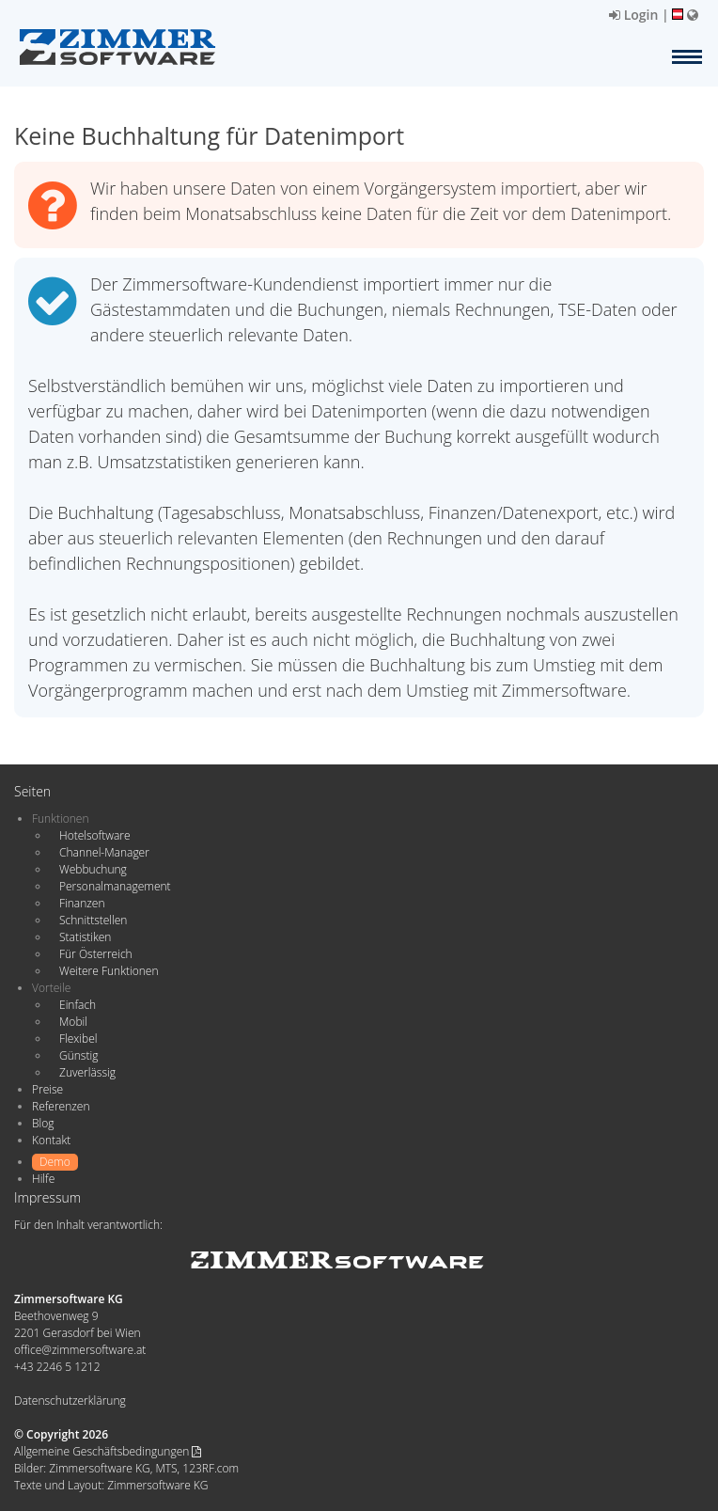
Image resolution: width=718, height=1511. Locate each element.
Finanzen (81, 903)
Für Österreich (96, 954)
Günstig (78, 1055)
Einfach (77, 1005)
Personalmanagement (115, 886)
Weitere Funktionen (109, 971)
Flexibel (78, 1039)
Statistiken (85, 937)
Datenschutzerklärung (70, 1401)
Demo (54, 1162)
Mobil (73, 1022)
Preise (47, 1089)
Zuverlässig (87, 1072)
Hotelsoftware (95, 835)
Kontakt (51, 1140)
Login (633, 15)
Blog (43, 1123)
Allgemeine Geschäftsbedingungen (107, 1451)
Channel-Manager (104, 852)
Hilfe (43, 1179)
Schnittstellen (93, 920)
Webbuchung (93, 869)
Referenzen (60, 1106)
